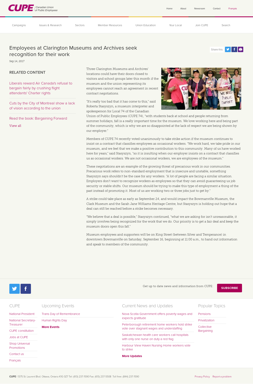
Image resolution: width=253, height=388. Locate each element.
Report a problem (222, 376)
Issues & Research (50, 25)
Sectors (79, 25)
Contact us (16, 354)
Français (233, 8)
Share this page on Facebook (234, 49)
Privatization (206, 320)
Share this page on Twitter (228, 49)
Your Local (175, 25)
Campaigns (19, 25)
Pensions (204, 314)
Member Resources (110, 25)
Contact (216, 8)
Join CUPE (201, 25)
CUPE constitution (21, 331)
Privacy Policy (202, 376)
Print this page (241, 49)
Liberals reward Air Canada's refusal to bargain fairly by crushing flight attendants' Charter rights (40, 88)
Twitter (14, 289)
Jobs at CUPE (18, 337)
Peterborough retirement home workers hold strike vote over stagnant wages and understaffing (157, 326)
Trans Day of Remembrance (61, 314)
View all (15, 126)
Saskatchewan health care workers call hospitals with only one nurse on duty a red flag (155, 337)
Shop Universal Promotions (19, 346)
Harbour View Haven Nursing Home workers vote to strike (156, 347)
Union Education (146, 25)
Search (226, 25)
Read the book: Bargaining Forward (38, 118)
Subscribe (229, 288)
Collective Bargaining (205, 329)
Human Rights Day (54, 320)
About (183, 8)
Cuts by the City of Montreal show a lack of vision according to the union (42, 105)
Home (169, 8)
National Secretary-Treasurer (22, 322)
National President (21, 314)
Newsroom (199, 8)
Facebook (26, 289)
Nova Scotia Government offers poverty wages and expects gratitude (157, 316)
